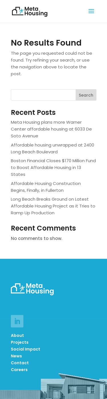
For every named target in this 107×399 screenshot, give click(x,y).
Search (86, 95)
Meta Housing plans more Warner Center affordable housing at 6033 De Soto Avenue (51, 129)
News (16, 356)
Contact (20, 363)
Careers (19, 369)
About (17, 335)
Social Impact (25, 349)
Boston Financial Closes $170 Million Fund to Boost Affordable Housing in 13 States (53, 167)
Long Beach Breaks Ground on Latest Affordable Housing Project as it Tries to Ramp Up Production (53, 206)
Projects (20, 342)
